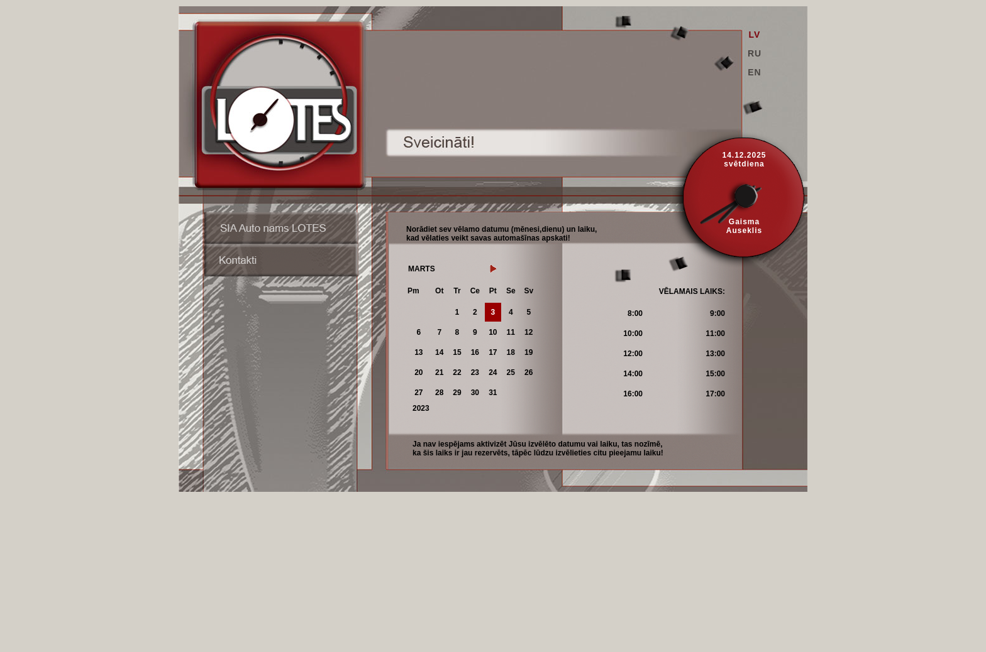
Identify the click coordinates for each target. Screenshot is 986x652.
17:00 (715, 393)
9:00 (717, 313)
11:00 (715, 333)
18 (511, 352)
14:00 (633, 373)
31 (493, 392)
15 (457, 352)
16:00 (633, 393)
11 (511, 332)
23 (475, 372)
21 (439, 372)
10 (493, 332)
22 (457, 372)
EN (754, 72)
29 (457, 392)
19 (528, 352)
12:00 (633, 353)
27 (418, 392)
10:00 (633, 333)
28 (439, 392)
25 (511, 372)
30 (475, 392)
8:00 (635, 313)
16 (475, 352)
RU (755, 53)
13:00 (715, 353)
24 (493, 372)
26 (528, 372)
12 (528, 332)
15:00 (715, 373)
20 (418, 372)
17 (493, 352)
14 (439, 352)
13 (418, 352)
